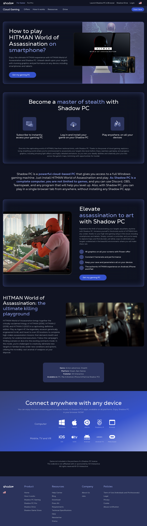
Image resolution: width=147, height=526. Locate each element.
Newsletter (57, 517)
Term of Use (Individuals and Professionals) (121, 493)
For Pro (30, 3)
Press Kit (55, 503)
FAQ (54, 514)
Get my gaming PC (22, 75)
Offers (27, 9)
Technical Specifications (62, 510)
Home (26, 493)
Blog (54, 496)
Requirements (58, 507)
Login (133, 3)
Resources (54, 9)
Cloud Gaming (11, 9)
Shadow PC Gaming (32, 500)
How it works (39, 9)
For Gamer (21, 3)
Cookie (106, 503)
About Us (86, 493)
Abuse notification (111, 507)
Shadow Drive (122, 3)
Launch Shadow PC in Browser (102, 3)
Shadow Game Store (32, 510)
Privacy (106, 500)
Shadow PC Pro (30, 503)
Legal (106, 496)
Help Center (57, 493)
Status (54, 521)
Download (56, 500)
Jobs (84, 496)
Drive (65, 9)
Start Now (137, 9)
